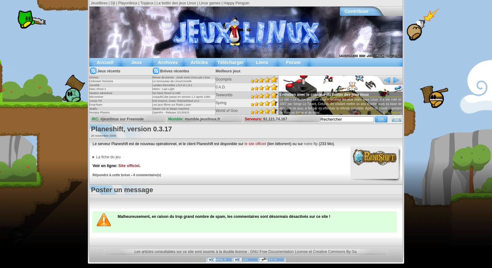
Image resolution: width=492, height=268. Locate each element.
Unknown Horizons (101, 81)
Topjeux (147, 3)
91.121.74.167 (275, 119)
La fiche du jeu (108, 157)
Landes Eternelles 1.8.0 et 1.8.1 (172, 85)
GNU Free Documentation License (279, 252)
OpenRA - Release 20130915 (171, 112)
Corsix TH (95, 100)
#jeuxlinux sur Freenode (122, 119)
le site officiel (255, 144)
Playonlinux (127, 3)
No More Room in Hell (166, 93)
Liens (262, 62)
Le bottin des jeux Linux (176, 3)
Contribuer (357, 11)
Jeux (136, 62)
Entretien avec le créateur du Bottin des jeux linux (324, 94)
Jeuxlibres (99, 3)
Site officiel (128, 166)
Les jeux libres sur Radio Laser (171, 104)
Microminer (96, 96)
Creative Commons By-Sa (334, 252)
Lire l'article (392, 112)
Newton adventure (100, 93)
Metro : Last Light (163, 89)
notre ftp (311, 144)
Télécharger (230, 62)
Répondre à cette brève (111, 175)
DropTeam (96, 104)
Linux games (210, 3)
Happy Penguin (236, 3)
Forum (293, 62)
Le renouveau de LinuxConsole (172, 81)
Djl (113, 3)
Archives (168, 62)
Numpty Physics (99, 112)
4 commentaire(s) (147, 175)
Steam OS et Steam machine (170, 108)
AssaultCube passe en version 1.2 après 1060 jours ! (181, 98)
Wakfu (93, 108)
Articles (199, 62)
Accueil (105, 62)
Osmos (94, 77)
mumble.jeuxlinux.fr (202, 119)
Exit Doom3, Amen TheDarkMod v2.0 (175, 100)
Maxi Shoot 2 (97, 89)
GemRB (94, 85)
